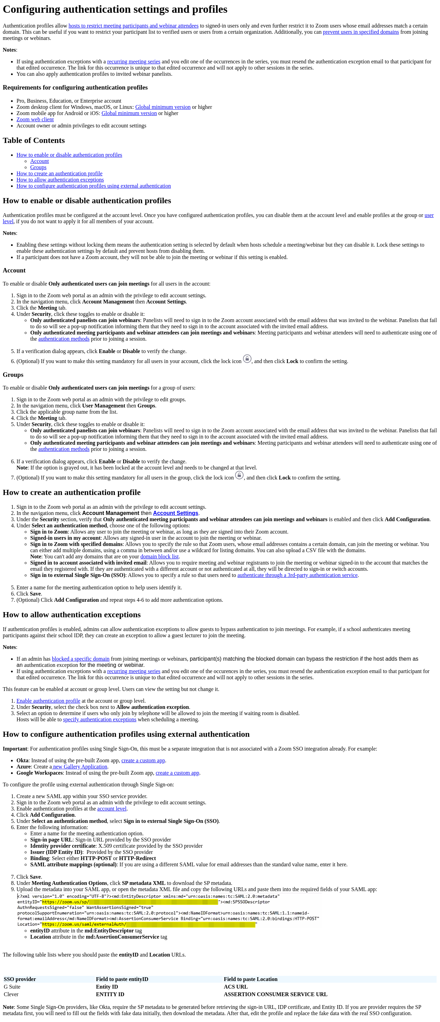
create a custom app (143, 760)
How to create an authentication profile (59, 173)
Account (39, 161)
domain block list (160, 556)
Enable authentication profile (48, 701)
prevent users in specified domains (361, 32)
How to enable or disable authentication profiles (69, 155)
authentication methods (64, 339)
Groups (38, 167)
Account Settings (175, 513)
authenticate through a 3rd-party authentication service (298, 575)
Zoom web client (35, 119)
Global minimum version (163, 107)
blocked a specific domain (81, 659)
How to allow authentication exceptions (60, 180)
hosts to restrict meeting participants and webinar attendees (134, 26)
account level (111, 809)
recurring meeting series (134, 61)
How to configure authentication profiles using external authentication (93, 186)
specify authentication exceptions (99, 719)
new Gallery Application (79, 767)
